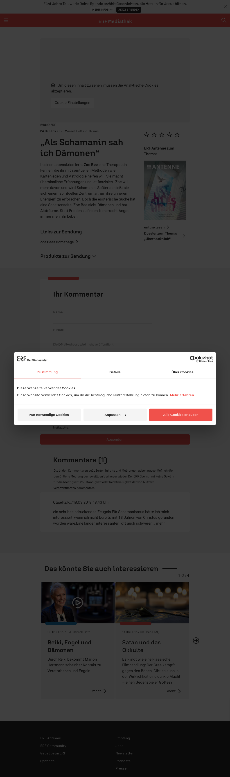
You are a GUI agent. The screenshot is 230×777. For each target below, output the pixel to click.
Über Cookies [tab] (182, 372)
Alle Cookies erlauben (180, 415)
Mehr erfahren (182, 395)
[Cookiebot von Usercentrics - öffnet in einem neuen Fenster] (193, 358)
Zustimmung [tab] (47, 372)
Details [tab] (115, 372)
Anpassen (115, 415)
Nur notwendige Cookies (49, 415)
